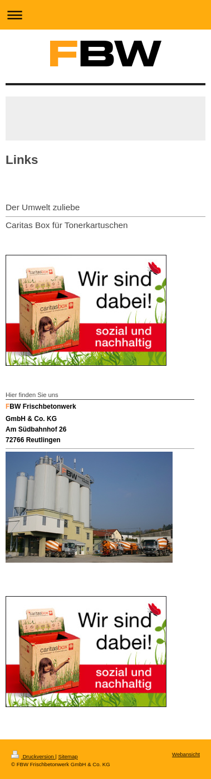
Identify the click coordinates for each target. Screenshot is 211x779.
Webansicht (186, 754)
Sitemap (67, 756)
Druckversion (33, 756)
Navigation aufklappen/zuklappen (105, 15)
